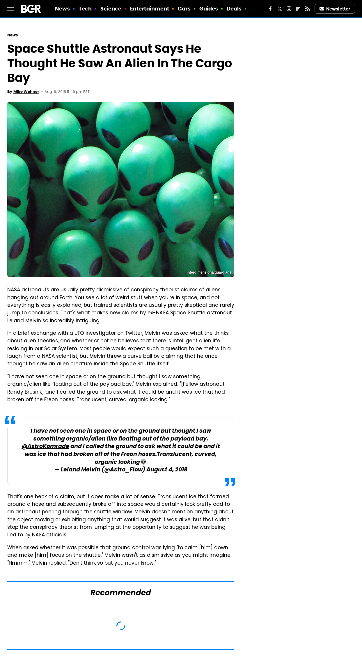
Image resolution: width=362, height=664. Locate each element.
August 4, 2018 (166, 470)
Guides (208, 8)
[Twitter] (279, 8)
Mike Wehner (26, 91)
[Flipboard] (298, 8)
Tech (85, 8)
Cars (184, 8)
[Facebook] (270, 8)
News (62, 8)
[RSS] (307, 8)
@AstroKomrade (45, 447)
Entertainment (149, 8)
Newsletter (335, 9)
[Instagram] (289, 8)
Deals (234, 8)
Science (111, 8)
